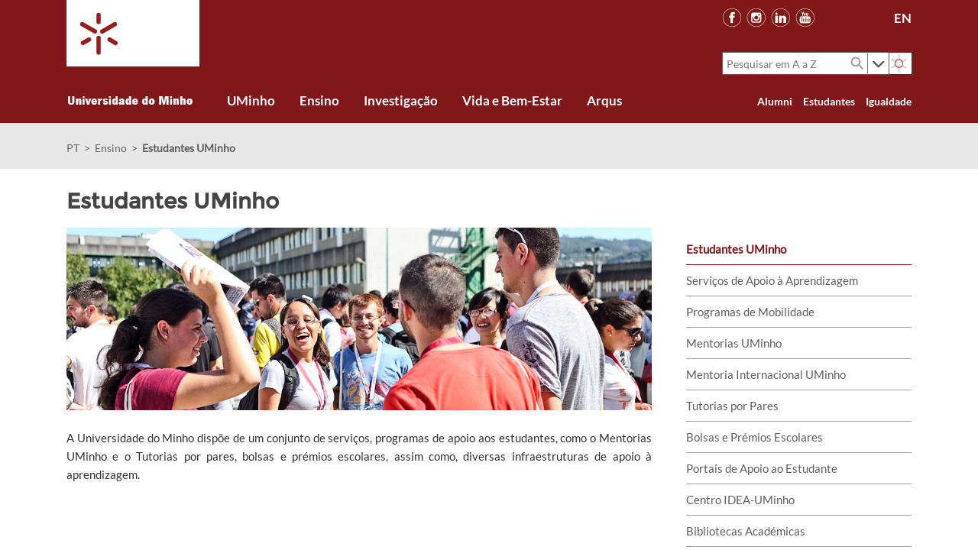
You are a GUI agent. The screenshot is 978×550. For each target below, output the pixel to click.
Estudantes (829, 101)
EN (903, 18)
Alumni (774, 101)
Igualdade (889, 101)
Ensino (111, 147)
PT (72, 147)
